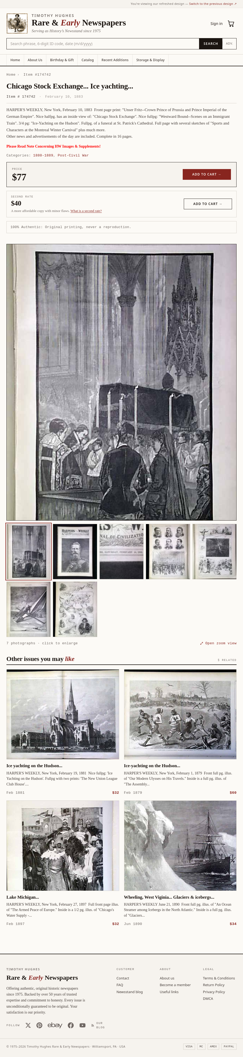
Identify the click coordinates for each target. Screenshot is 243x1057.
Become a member (175, 984)
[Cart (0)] (231, 23)
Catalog (87, 60)
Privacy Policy (214, 991)
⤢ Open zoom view (218, 643)
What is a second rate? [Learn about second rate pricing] (86, 211)
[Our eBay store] (55, 1025)
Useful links (169, 991)
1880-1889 (43, 155)
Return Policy (214, 984)
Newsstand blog (130, 991)
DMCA (208, 998)
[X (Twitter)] (28, 1025)
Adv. (229, 43)
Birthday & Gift (62, 60)
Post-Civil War (73, 155)
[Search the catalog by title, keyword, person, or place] (103, 43)
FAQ (120, 984)
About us (167, 977)
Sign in (217, 23)
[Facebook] (71, 1025)
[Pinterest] (39, 1025)
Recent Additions (115, 60)
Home (15, 60)
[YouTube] (82, 1025)
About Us (35, 60)
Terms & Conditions (219, 977)
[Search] (210, 43)
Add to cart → (207, 174)
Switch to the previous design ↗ (213, 4)
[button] (121, 382)
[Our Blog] (99, 1025)
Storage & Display (150, 60)
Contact (123, 977)
